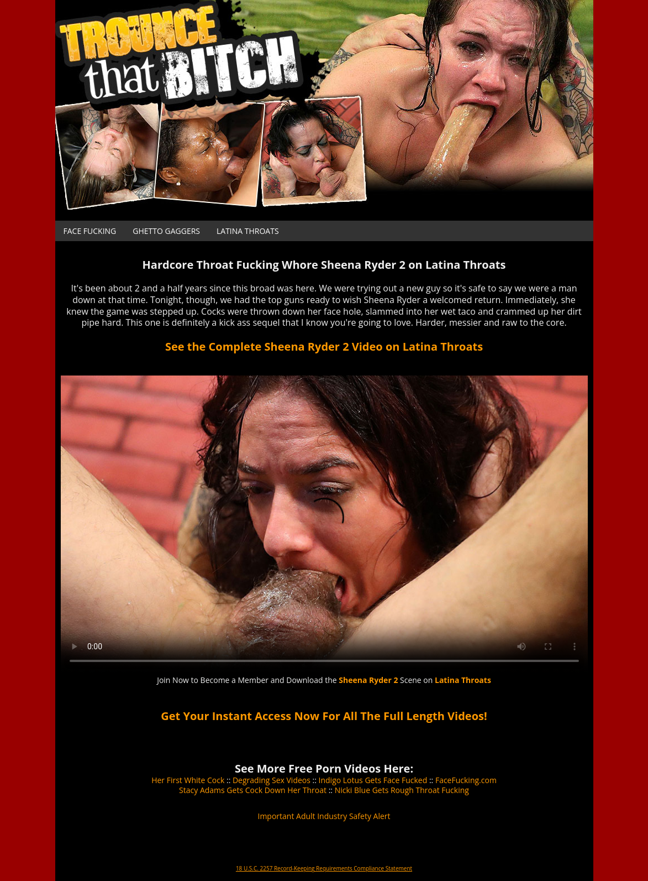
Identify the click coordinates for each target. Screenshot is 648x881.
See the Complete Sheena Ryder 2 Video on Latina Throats (324, 346)
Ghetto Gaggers (166, 231)
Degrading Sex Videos (271, 780)
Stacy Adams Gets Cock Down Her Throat (252, 790)
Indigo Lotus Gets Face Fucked (373, 780)
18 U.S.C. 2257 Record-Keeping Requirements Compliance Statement (324, 868)
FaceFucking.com (466, 780)
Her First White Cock (187, 780)
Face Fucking (90, 231)
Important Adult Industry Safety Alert (323, 816)
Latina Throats (248, 231)
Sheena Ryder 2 (368, 680)
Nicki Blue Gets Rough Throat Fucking (402, 790)
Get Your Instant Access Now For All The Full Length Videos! (324, 715)
